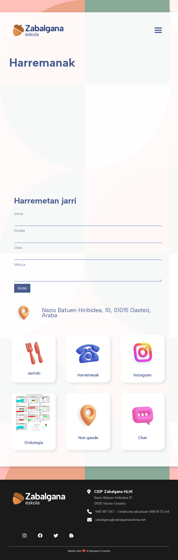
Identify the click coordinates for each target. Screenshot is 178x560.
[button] (158, 30)
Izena (18, 213)
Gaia (18, 247)
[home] (38, 30)
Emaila (19, 230)
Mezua (19, 264)
